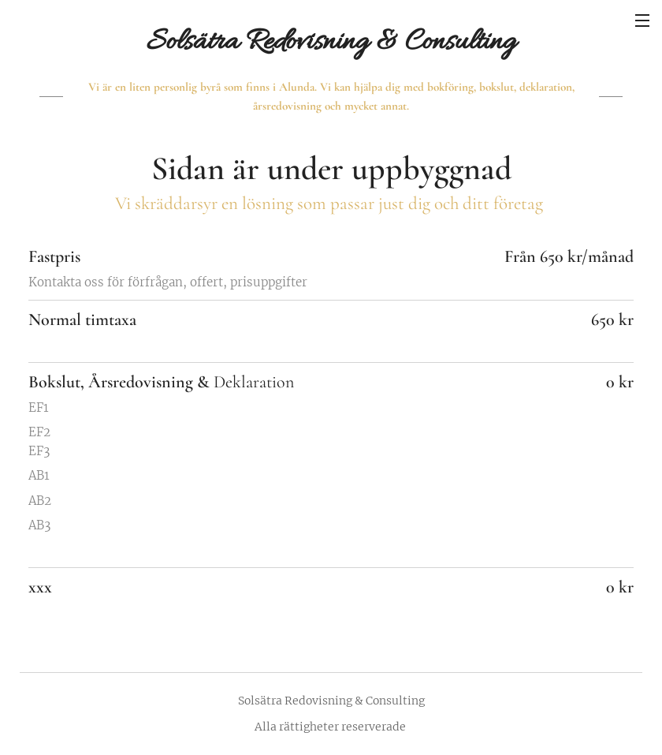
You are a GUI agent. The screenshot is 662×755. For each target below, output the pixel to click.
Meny (642, 20)
